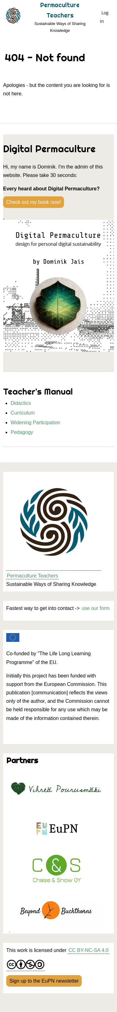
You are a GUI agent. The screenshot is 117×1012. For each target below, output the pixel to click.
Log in (104, 17)
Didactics (21, 403)
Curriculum (23, 412)
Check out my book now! (33, 202)
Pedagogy (22, 432)
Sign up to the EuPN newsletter (44, 981)
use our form (96, 608)
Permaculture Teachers (32, 575)
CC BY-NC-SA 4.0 (88, 950)
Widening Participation (35, 422)
